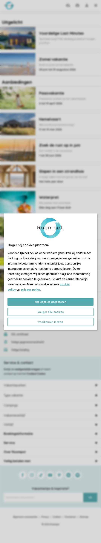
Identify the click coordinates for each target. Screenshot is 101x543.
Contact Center (36, 373)
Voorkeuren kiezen (50, 321)
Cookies (57, 517)
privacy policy (30, 289)
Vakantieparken (15, 385)
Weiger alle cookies (51, 311)
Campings (11, 405)
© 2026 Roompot (50, 524)
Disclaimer (70, 517)
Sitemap (84, 517)
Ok (90, 497)
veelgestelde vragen (27, 369)
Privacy (45, 517)
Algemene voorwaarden (25, 517)
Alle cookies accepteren (50, 301)
